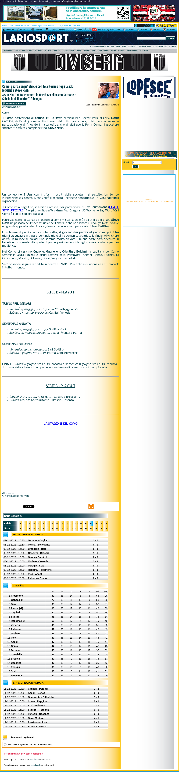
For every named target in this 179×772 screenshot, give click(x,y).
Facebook (130, 30)
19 (105, 523)
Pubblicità (81, 30)
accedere (33, 759)
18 (100, 523)
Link (112, 46)
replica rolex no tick (81, 1)
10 (61, 523)
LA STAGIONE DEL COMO (60, 424)
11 (66, 523)
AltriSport (144, 50)
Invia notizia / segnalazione (109, 30)
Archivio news (145, 46)
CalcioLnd (38, 50)
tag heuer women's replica (59, 1)
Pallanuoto (104, 50)
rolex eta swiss (40, 1)
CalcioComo (27, 50)
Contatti (38, 30)
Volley (94, 50)
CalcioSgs (48, 50)
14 (81, 523)
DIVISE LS (172, 46)
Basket (87, 50)
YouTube (156, 30)
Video (118, 46)
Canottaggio (131, 50)
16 (91, 523)
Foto (124, 46)
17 (96, 523)
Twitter (143, 30)
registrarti (36, 765)
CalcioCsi (58, 50)
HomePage (8, 50)
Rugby (113, 50)
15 (86, 523)
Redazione (24, 30)
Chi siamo (10, 30)
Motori (121, 50)
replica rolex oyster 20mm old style (16, 1)
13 (76, 523)
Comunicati (69, 50)
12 (71, 523)
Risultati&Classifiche (99, 46)
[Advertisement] (60, 161)
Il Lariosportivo (160, 46)
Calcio (17, 50)
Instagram (171, 30)
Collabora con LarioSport (60, 30)
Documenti (132, 46)
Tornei (78, 50)
